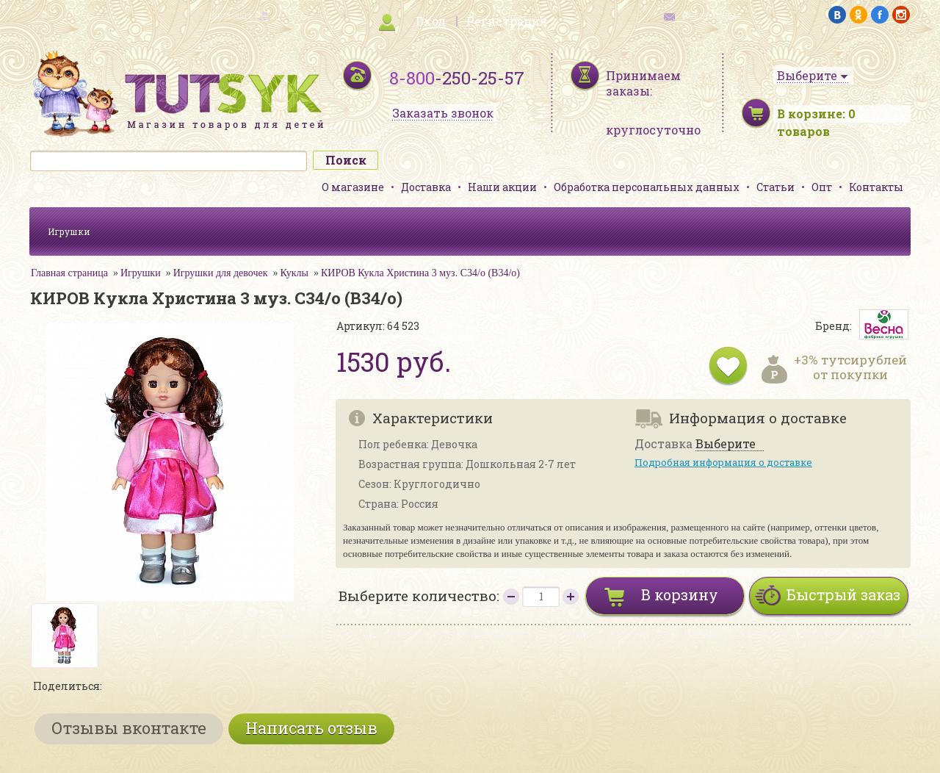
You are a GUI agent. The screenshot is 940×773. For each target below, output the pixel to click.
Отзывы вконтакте (128, 727)
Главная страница (69, 272)
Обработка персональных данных (647, 187)
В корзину (679, 594)
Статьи (775, 187)
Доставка (426, 187)
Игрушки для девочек (220, 272)
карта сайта (230, 15)
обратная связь (709, 15)
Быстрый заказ (843, 594)
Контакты (876, 187)
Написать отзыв (311, 727)
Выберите (725, 444)
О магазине (353, 187)
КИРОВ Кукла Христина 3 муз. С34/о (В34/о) (420, 272)
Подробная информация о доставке (723, 462)
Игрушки (69, 231)
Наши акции (502, 187)
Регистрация (506, 21)
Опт (821, 187)
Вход (431, 21)
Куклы (294, 272)
